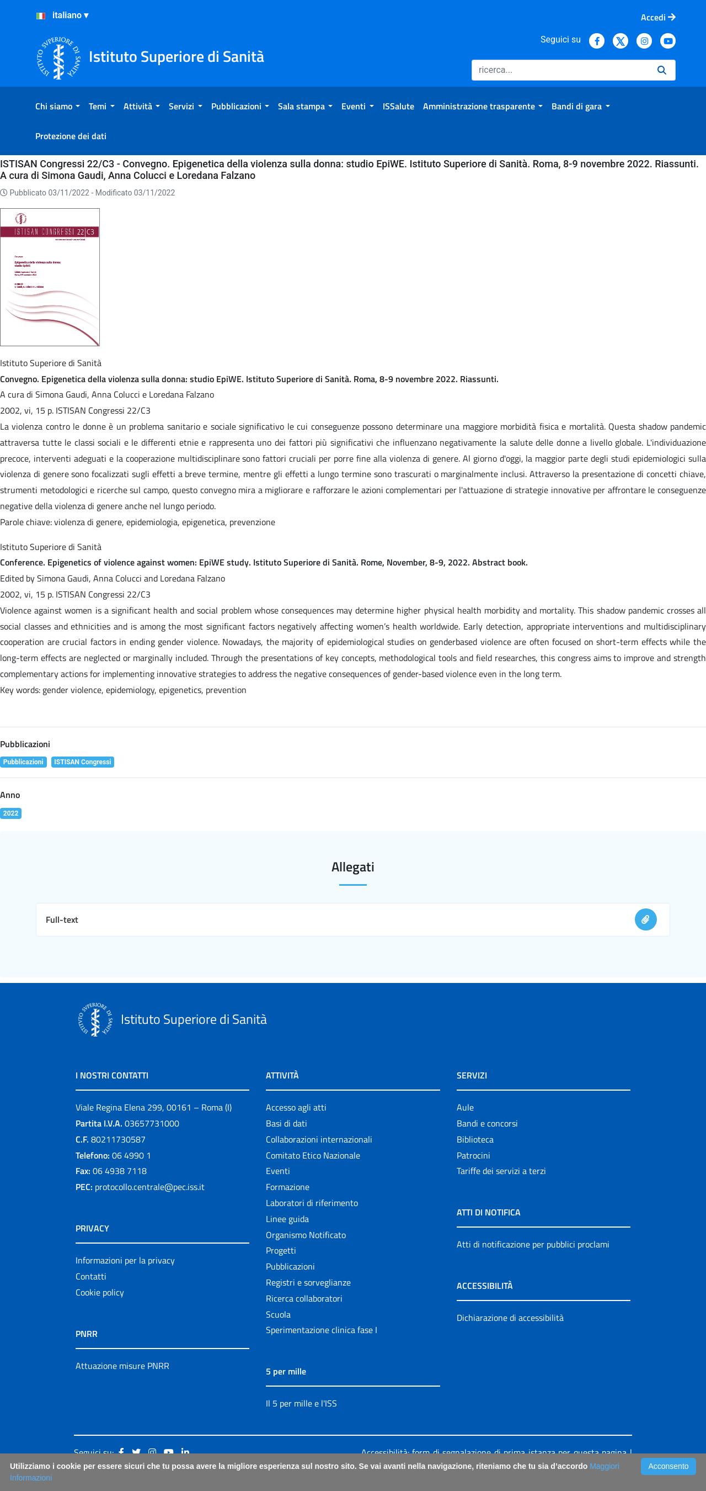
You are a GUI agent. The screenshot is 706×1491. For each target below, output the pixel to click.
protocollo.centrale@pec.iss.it (150, 1186)
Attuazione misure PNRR (122, 1365)
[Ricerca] (560, 70)
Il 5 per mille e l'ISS (301, 1403)
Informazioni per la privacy (125, 1260)
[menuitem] (57, 106)
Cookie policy (100, 1292)
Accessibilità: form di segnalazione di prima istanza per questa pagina (494, 1452)
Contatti (91, 1276)
